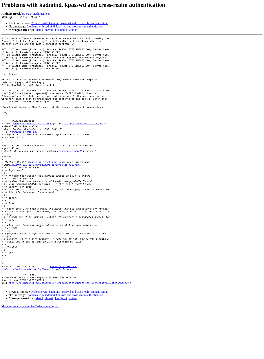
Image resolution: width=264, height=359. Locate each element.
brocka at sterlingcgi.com (36, 13)
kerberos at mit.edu (23, 151)
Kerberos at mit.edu (63, 312)
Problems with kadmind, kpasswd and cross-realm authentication (69, 23)
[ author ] (73, 29)
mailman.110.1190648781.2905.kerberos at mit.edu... (47, 190)
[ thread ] (49, 29)
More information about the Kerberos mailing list (30, 355)
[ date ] (39, 29)
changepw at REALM (69, 174)
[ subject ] (61, 29)
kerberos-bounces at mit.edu (32, 141)
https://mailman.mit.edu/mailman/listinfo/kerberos (39, 315)
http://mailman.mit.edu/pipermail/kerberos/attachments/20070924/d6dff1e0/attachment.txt (70, 332)
